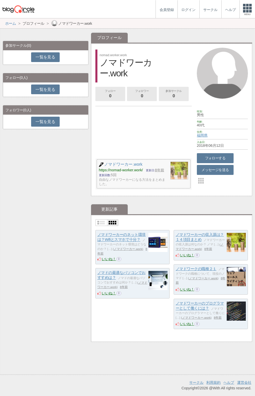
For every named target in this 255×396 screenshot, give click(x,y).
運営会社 (244, 382)
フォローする (215, 158)
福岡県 (202, 135)
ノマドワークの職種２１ (196, 269)
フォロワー (142, 94)
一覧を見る (45, 57)
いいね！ (109, 259)
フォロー (110, 94)
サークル (196, 382)
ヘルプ (228, 382)
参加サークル (173, 94)
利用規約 (213, 382)
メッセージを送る (215, 170)
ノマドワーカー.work (128, 248)
